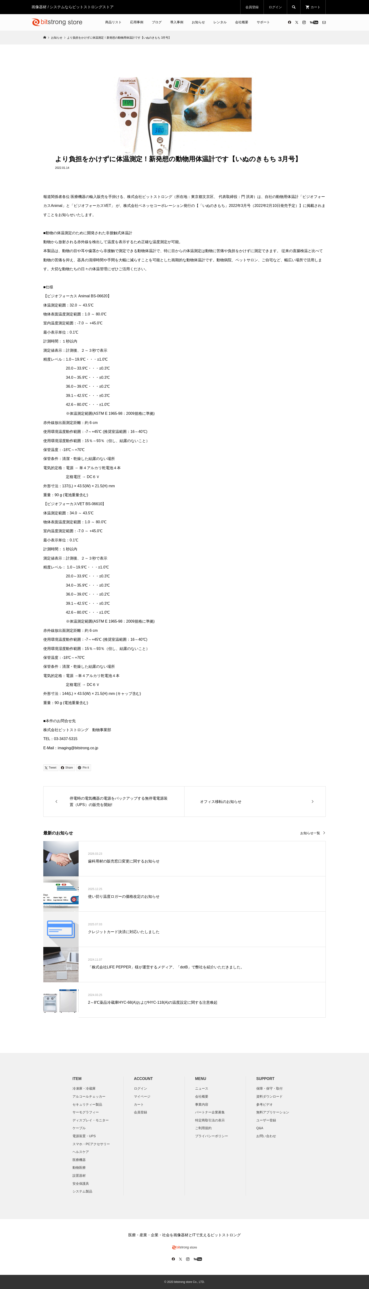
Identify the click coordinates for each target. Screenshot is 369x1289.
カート (139, 1104)
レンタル (220, 22)
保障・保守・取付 (269, 1088)
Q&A (259, 1128)
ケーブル (79, 1128)
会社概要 (241, 22)
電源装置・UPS (84, 1136)
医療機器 (79, 1160)
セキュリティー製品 (87, 1104)
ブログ (157, 22)
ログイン (275, 7)
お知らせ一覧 (310, 833)
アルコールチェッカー (88, 1096)
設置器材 (79, 1175)
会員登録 (252, 7)
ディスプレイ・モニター (90, 1120)
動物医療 (79, 1167)
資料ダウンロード (269, 1096)
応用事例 (136, 22)
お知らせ (198, 22)
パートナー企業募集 (210, 1112)
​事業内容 (201, 1104)
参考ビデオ (264, 1104)
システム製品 (82, 1191)
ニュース (201, 1088)
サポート (263, 22)
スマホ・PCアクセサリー (91, 1144)
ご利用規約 (203, 1128)
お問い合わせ (266, 1136)
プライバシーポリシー (211, 1136)
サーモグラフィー (85, 1112)
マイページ (142, 1096)
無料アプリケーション (272, 1112)
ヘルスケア (80, 1152)
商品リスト (113, 22)
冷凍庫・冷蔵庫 (84, 1088)
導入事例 (176, 22)
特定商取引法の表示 (210, 1120)
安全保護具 (80, 1183)
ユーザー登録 (266, 1120)
